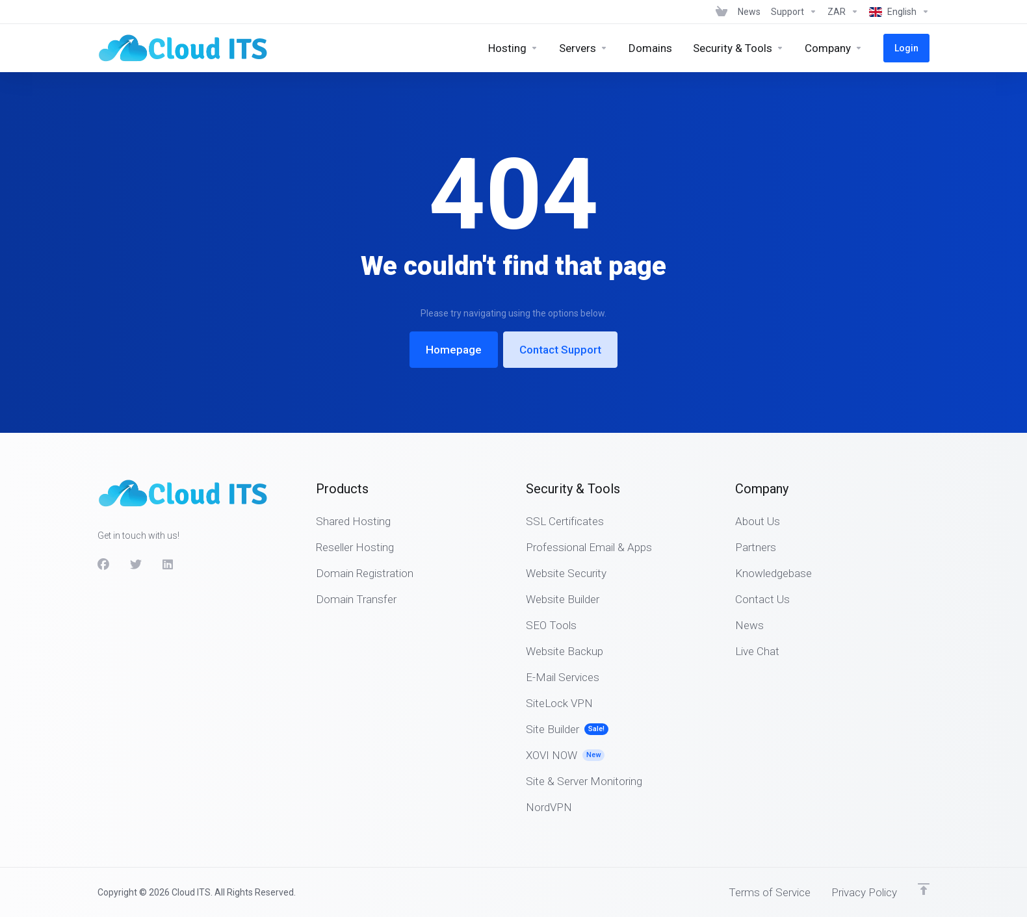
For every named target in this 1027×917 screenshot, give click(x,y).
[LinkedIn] (168, 565)
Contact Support (560, 349)
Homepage (454, 349)
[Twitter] (136, 565)
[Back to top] (923, 889)
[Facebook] (103, 565)
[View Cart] (721, 11)
